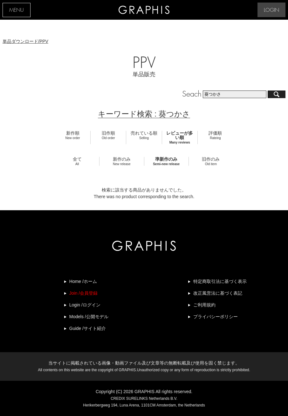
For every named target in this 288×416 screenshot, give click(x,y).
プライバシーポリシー (215, 316)
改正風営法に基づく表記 (217, 293)
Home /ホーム (83, 281)
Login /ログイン (84, 304)
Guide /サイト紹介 (87, 328)
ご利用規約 (204, 304)
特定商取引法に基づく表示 (220, 281)
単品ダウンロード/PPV (25, 41)
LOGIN (271, 10)
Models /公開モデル (88, 316)
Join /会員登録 (83, 293)
